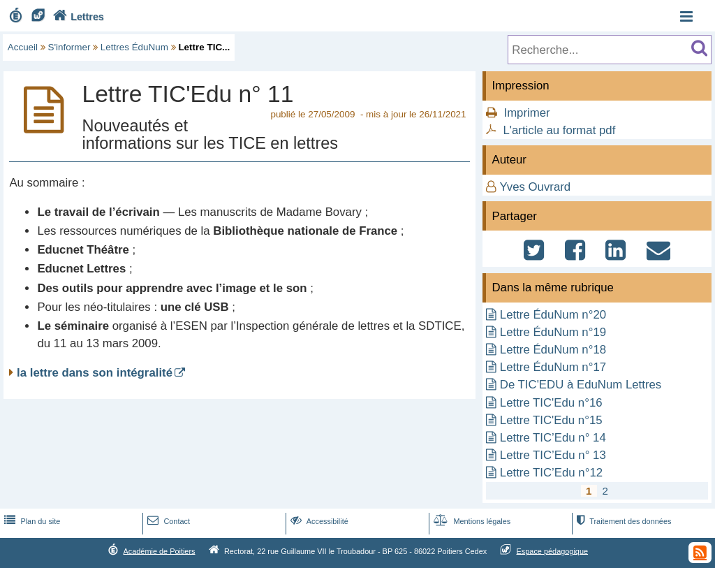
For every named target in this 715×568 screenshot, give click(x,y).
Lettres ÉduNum (134, 47)
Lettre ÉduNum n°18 (553, 349)
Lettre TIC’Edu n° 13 (553, 455)
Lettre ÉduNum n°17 (553, 367)
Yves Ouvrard (535, 187)
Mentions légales (470, 521)
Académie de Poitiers (159, 550)
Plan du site (30, 521)
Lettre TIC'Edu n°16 (551, 402)
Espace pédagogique (553, 550)
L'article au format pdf (559, 130)
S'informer (69, 47)
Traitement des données (622, 521)
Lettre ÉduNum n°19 (553, 332)
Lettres (77, 16)
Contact (167, 521)
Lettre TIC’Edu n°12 (551, 472)
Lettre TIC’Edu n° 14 (553, 437)
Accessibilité (318, 521)
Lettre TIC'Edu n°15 (551, 420)
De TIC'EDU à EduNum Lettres (580, 384)
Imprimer (526, 112)
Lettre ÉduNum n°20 (553, 314)
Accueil (23, 47)
